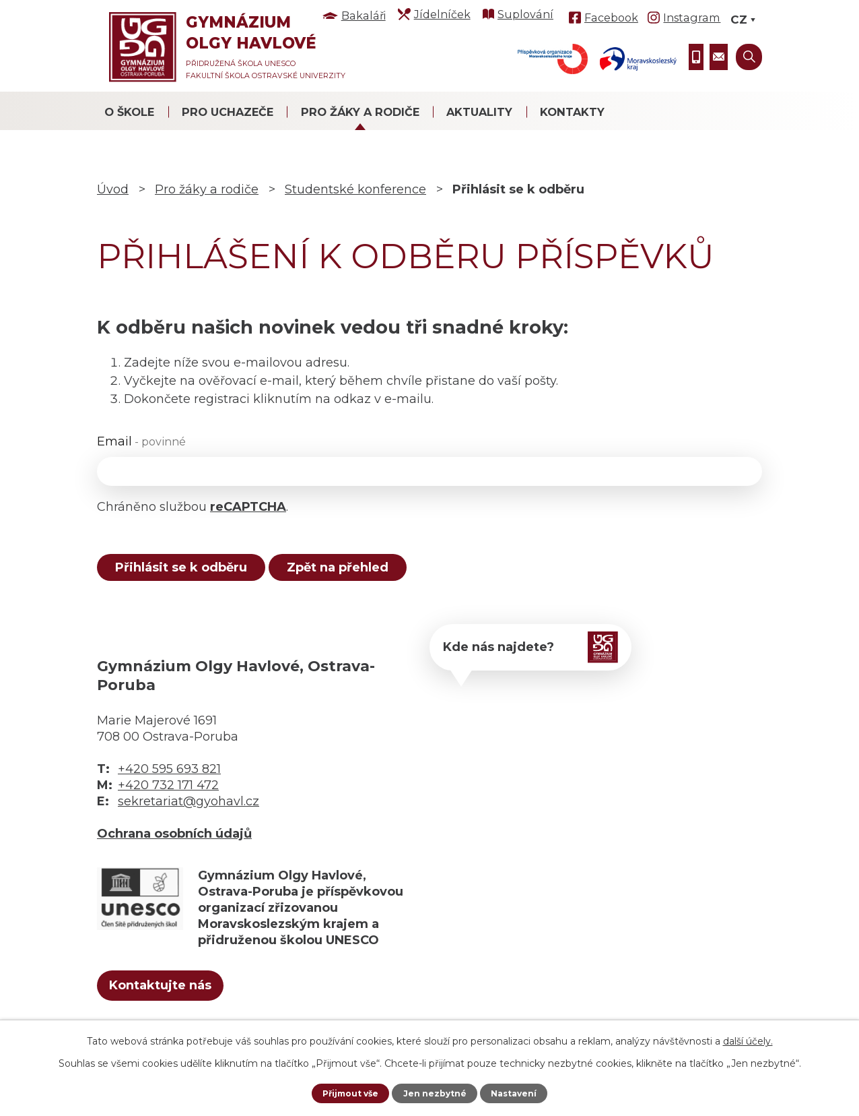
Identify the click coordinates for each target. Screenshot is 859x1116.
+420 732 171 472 (168, 794)
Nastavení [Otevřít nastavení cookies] (521, 1092)
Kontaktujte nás (184, 998)
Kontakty (572, 112)
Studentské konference (355, 189)
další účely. (748, 1039)
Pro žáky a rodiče (360, 112)
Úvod (113, 189)
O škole (129, 112)
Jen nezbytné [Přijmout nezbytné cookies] (436, 1092)
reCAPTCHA (248, 506)
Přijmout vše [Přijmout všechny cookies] (344, 1092)
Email (141, 441)
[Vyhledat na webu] (749, 57)
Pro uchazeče (227, 112)
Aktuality (479, 112)
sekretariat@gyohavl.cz (188, 810)
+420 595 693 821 (169, 778)
